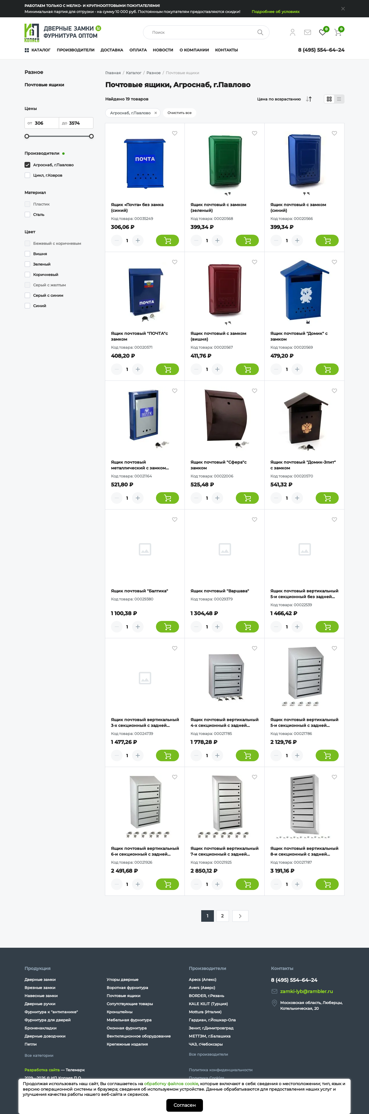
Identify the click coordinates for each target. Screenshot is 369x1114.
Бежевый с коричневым (57, 243)
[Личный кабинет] (293, 32)
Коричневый (45, 274)
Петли (31, 1044)
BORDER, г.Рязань (206, 995)
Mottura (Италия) (205, 1011)
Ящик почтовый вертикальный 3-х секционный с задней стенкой (145, 722)
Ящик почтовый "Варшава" (220, 591)
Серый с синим (48, 295)
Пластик (41, 204)
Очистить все (179, 113)
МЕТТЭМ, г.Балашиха (210, 1036)
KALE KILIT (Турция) (208, 1003)
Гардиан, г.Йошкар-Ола (212, 1020)
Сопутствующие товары (130, 1003)
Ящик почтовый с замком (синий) (298, 207)
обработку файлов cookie (171, 1083)
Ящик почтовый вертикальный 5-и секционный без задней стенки (304, 594)
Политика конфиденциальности (221, 1070)
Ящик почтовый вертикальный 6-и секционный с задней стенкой (145, 851)
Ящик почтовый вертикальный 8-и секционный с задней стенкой (304, 851)
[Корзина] (337, 32)
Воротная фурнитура (127, 987)
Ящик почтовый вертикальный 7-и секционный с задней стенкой (225, 851)
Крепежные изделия (127, 1044)
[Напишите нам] (308, 32)
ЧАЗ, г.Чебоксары (206, 1044)
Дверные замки (40, 979)
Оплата (138, 50)
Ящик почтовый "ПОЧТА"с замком (139, 336)
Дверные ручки (40, 1003)
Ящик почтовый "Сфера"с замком (218, 465)
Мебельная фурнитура (129, 1020)
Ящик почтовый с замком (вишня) (218, 336)
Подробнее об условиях (276, 11)
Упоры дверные (122, 979)
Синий (39, 305)
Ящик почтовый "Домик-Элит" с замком (303, 465)
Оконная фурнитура (127, 1028)
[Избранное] (323, 32)
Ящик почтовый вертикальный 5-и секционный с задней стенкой (304, 722)
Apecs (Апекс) (202, 979)
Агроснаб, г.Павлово (53, 165)
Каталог (40, 50)
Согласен (185, 1105)
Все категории (39, 1055)
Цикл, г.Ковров (47, 175)
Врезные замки (40, 987)
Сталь (38, 214)
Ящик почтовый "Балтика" (139, 591)
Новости (163, 50)
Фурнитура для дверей (48, 1020)
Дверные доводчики (45, 1036)
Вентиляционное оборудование (139, 1036)
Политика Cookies (206, 1078)
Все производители (208, 1054)
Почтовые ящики (44, 84)
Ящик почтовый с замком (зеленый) (218, 207)
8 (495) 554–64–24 (321, 50)
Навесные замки (41, 995)
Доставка (112, 50)
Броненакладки (41, 1028)
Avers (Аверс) (202, 987)
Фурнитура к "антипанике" (51, 1011)
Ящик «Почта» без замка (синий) (137, 207)
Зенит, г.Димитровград (211, 1028)
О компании (194, 50)
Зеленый (41, 264)
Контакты (226, 50)
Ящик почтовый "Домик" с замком (298, 336)
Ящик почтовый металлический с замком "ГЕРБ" (138, 465)
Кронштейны (119, 1011)
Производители (76, 50)
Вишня (40, 253)
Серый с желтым (49, 285)
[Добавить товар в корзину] (167, 240)
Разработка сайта (42, 1070)
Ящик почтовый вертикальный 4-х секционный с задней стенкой (225, 722)
